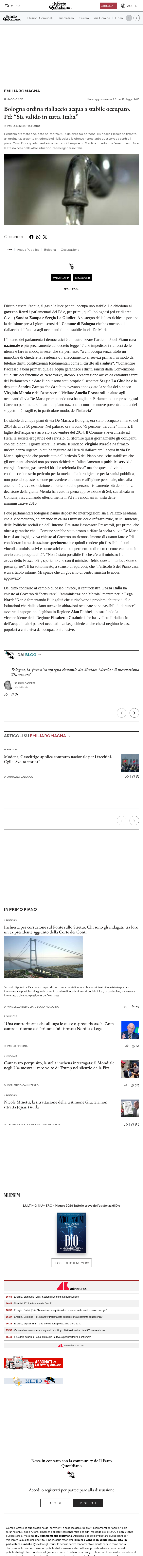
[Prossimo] (134, 713)
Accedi (55, 1503)
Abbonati (108, 5)
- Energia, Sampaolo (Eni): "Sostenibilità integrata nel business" (43, 1296)
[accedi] (129, 5)
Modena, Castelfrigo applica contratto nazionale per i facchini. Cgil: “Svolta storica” (58, 759)
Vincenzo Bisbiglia (18, 1006)
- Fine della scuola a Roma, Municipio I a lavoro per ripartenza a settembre (48, 1337)
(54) (135, 1006)
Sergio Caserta (24, 683)
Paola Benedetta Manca (22, 125)
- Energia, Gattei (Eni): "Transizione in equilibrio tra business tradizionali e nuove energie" (56, 1310)
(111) (135, 1085)
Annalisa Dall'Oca (18, 776)
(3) (135, 776)
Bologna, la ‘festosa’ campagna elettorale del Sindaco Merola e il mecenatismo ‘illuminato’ (74, 672)
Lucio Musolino (46, 1006)
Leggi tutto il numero (71, 1263)
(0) (135, 1046)
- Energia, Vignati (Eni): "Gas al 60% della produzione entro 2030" (44, 1323)
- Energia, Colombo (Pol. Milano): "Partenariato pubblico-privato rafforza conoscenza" (54, 1317)
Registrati (88, 1503)
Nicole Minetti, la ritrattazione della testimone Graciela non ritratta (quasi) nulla (55, 1104)
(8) (14, 694)
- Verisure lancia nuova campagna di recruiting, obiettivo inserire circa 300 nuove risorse (55, 1330)
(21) (135, 1124)
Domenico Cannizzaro (21, 1085)
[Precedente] (121, 713)
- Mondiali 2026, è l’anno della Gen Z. (29, 1303)
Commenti (13, 236)
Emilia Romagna (22, 90)
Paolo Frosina (15, 1046)
